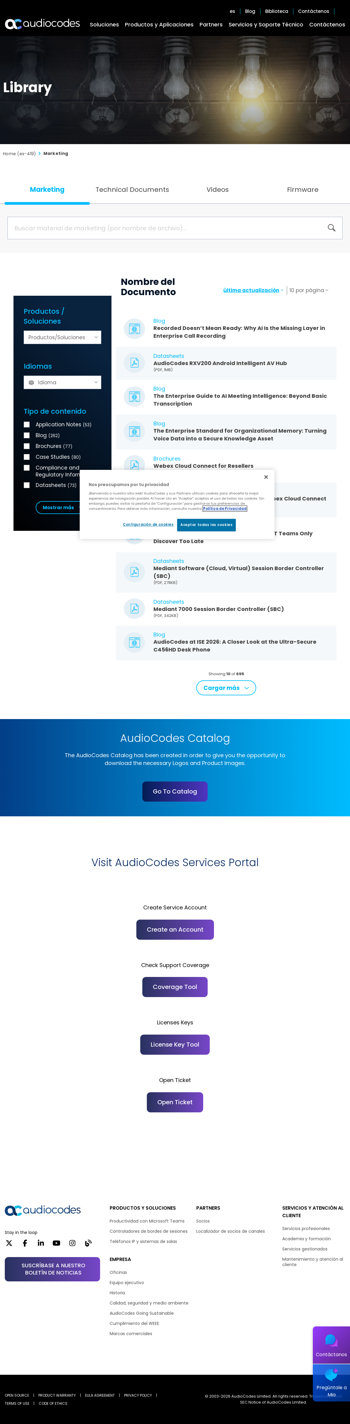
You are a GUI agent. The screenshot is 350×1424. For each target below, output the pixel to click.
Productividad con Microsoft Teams (147, 1221)
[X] (9, 1245)
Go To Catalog (175, 791)
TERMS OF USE (17, 1403)
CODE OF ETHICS (53, 1403)
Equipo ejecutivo (127, 1283)
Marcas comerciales (131, 1334)
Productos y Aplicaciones (159, 24)
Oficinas (118, 1272)
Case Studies (58, 457)
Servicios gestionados (305, 1249)
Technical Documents (132, 189)
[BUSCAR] (332, 228)
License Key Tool (175, 1044)
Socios (203, 1221)
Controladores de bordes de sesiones (149, 1231)
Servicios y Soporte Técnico (266, 24)
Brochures (54, 446)
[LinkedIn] (41, 1245)
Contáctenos (327, 24)
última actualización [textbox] (251, 290)
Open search (342, 11)
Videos (217, 189)
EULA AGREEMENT (100, 1395)
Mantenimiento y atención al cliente (312, 1262)
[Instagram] (72, 1245)
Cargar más (221, 688)
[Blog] (88, 1245)
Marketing (47, 189)
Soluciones (104, 24)
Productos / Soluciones (44, 316)
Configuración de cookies (148, 524)
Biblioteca (276, 11)
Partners (211, 24)
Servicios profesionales (306, 1229)
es (232, 11)
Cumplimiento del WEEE (134, 1323)
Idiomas (38, 366)
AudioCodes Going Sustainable (142, 1313)
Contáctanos (331, 1354)
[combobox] (62, 337)
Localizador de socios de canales (230, 1231)
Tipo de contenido (55, 411)
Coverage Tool (175, 987)
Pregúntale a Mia (331, 1391)
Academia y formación (306, 1239)
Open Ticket (175, 1102)
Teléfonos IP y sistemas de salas (143, 1241)
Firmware (303, 189)
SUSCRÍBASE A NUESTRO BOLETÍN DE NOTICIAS (53, 1269)
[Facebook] (25, 1245)
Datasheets (56, 485)
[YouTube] (56, 1245)
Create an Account (175, 929)
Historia (117, 1293)
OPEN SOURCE (17, 1395)
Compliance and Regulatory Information (66, 471)
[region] (177, 504)
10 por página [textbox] (306, 290)
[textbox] (62, 338)
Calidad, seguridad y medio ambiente (149, 1303)
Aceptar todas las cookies (206, 524)
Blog (250, 11)
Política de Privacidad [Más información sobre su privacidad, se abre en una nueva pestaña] (225, 508)
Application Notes (64, 424)
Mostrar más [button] (58, 507)
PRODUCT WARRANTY (57, 1395)
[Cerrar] (266, 477)
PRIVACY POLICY (138, 1395)
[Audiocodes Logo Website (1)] (43, 24)
